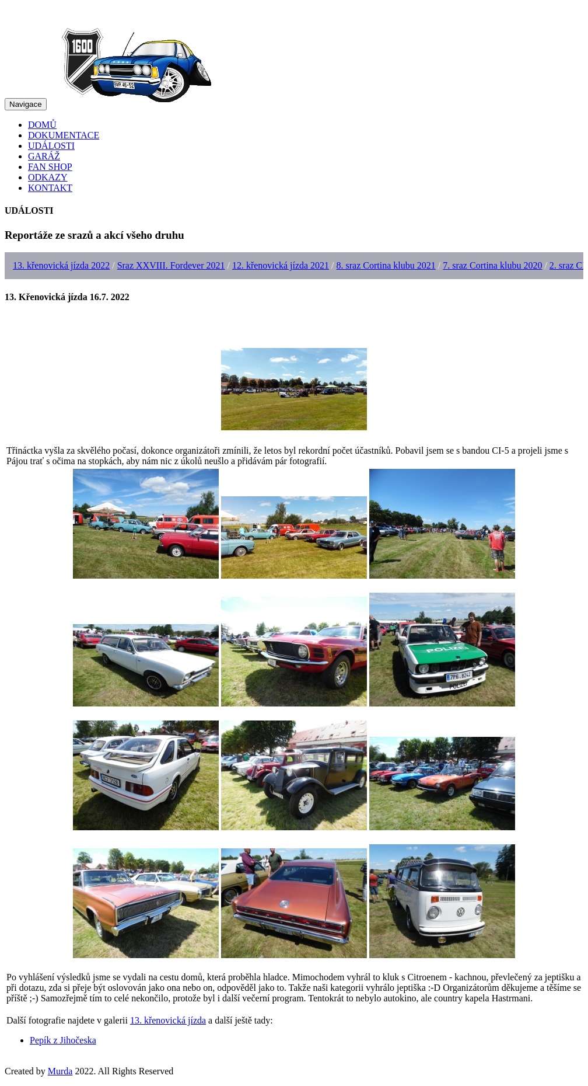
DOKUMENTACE (63, 135)
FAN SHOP (50, 167)
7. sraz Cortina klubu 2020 (492, 265)
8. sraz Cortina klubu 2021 (386, 265)
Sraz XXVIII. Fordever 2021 (171, 265)
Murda (60, 1071)
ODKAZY (48, 177)
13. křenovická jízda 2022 (61, 265)
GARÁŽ (44, 156)
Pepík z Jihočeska (63, 1040)
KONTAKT (50, 188)
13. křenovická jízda (168, 1020)
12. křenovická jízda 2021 (280, 265)
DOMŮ (42, 125)
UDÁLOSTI (51, 146)
